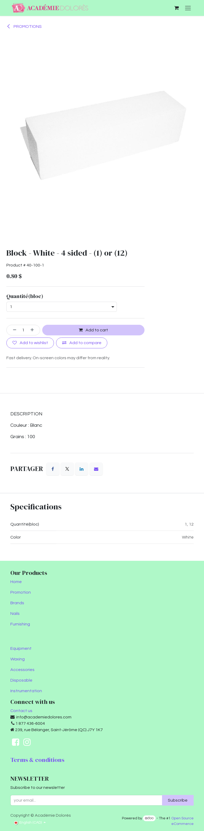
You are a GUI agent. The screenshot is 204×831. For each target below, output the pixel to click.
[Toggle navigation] (188, 8)
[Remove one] (13, 330)
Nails (15, 613)
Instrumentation (26, 691)
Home (16, 582)
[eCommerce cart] (176, 8)
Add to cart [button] (93, 330)
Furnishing (20, 624)
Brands (17, 603)
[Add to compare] (81, 343)
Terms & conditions (37, 760)
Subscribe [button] (178, 800)
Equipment (21, 648)
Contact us (21, 711)
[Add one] (34, 330)
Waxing (17, 659)
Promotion (20, 592)
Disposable (21, 680)
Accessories (22, 670)
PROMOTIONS (24, 26)
